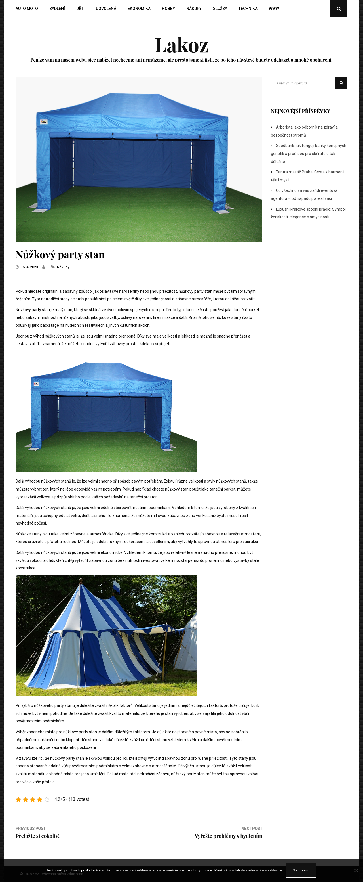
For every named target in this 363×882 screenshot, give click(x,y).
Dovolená (106, 8)
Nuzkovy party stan (33, 309)
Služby (220, 8)
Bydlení (57, 8)
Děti (80, 8)
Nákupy (194, 8)
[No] (356, 870)
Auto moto (27, 8)
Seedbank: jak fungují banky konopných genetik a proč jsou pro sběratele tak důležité (308, 153)
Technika (248, 8)
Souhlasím (301, 870)
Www (274, 8)
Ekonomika (139, 8)
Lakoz (181, 44)
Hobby (168, 8)
